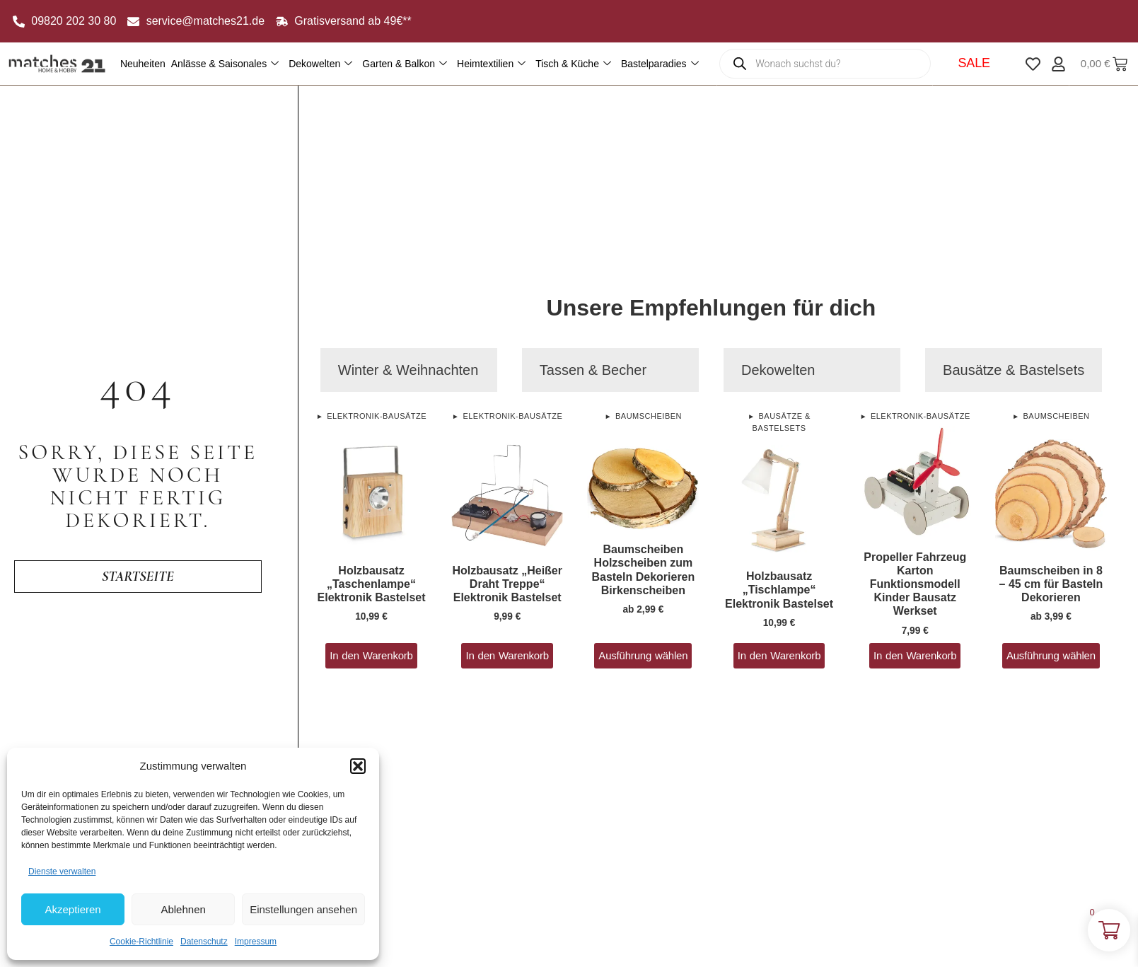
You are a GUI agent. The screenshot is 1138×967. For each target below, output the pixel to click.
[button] (358, 766)
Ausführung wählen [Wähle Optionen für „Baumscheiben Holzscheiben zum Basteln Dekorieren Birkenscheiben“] (642, 655)
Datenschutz (204, 941)
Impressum (256, 941)
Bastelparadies (660, 64)
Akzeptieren (72, 909)
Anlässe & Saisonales (225, 64)
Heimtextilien (491, 64)
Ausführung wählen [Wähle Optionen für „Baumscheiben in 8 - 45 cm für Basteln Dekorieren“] (1051, 655)
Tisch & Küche (573, 64)
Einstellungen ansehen (303, 909)
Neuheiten (143, 63)
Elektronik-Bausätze (376, 416)
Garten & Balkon (404, 64)
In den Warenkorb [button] (371, 655)
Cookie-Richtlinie (141, 941)
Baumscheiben (648, 416)
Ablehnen (183, 909)
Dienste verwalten (61, 871)
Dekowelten (320, 64)
